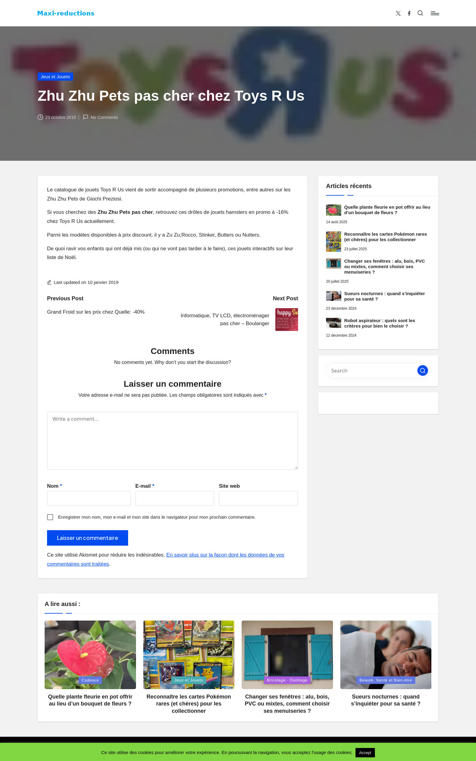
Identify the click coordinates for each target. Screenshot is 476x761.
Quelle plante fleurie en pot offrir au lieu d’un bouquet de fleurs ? (387, 209)
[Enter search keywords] (378, 370)
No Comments (100, 117)
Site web (229, 486)
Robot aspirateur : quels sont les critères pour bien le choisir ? (379, 323)
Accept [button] (365, 752)
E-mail (144, 486)
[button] (422, 370)
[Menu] (434, 13)
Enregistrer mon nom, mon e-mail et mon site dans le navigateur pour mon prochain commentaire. (157, 517)
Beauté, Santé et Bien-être (385, 680)
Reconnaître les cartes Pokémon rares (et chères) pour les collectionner (385, 236)
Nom (54, 486)
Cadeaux (90, 680)
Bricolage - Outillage (287, 680)
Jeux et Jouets (55, 76)
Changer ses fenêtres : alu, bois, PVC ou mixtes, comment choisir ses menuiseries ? (384, 266)
